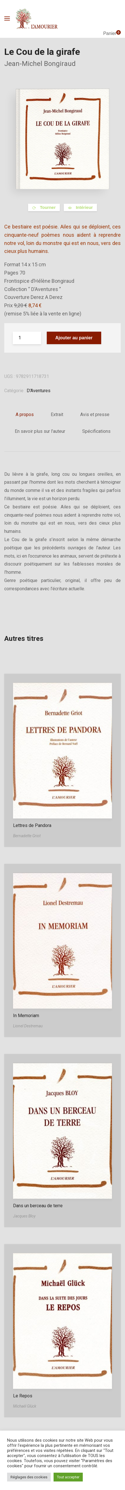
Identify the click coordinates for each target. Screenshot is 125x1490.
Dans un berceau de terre (38, 1205)
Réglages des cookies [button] (28, 1477)
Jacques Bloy (24, 1216)
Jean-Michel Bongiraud (40, 64)
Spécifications (96, 431)
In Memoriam (26, 1015)
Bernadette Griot (27, 836)
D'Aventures (38, 390)
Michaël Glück (24, 1406)
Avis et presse (94, 414)
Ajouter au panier (74, 337)
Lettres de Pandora (32, 825)
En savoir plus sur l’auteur (40, 431)
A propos (25, 414)
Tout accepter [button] (68, 1477)
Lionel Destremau (28, 1026)
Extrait (57, 414)
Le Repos (22, 1395)
